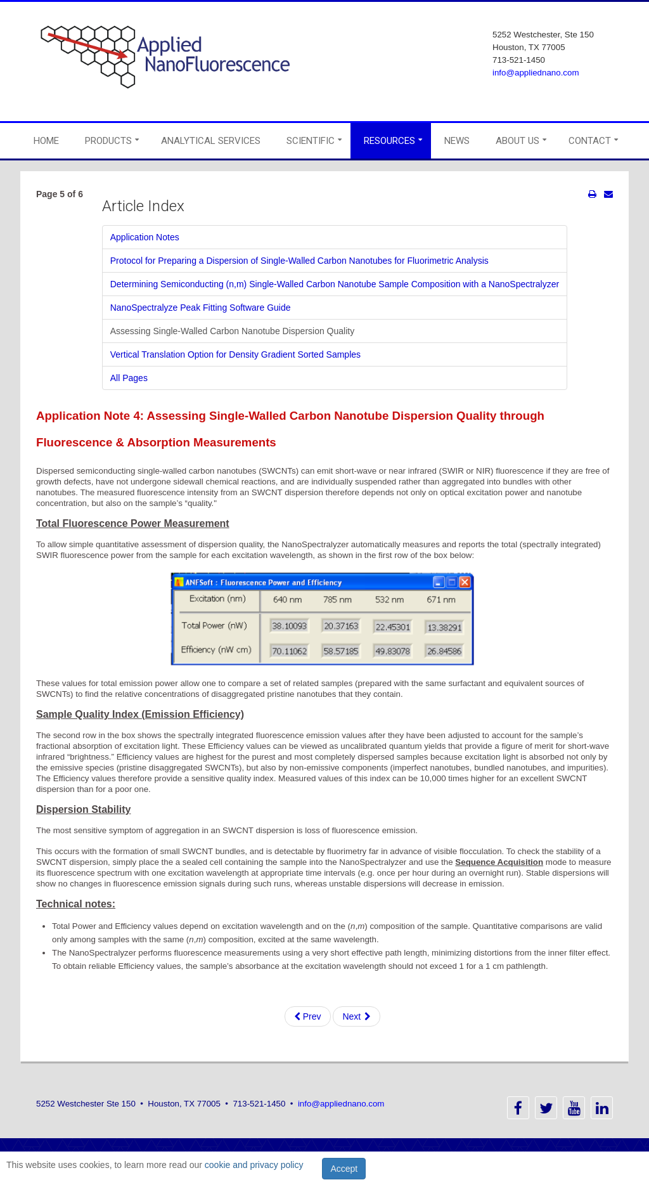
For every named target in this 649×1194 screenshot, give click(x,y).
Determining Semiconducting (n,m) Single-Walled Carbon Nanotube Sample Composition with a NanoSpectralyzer (334, 284)
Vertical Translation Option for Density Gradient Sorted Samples (235, 354)
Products (108, 140)
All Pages (129, 378)
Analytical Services (210, 140)
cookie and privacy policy (254, 1165)
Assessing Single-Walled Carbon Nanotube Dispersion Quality (232, 331)
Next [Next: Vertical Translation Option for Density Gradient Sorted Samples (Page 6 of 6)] (356, 1016)
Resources (389, 140)
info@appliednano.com (535, 72)
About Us (517, 140)
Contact (590, 140)
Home (46, 140)
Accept (343, 1169)
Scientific (310, 140)
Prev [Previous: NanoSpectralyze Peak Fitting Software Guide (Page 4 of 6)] (307, 1016)
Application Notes (144, 237)
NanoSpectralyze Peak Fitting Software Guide (200, 307)
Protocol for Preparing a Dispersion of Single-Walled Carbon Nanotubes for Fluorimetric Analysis (299, 261)
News (457, 140)
